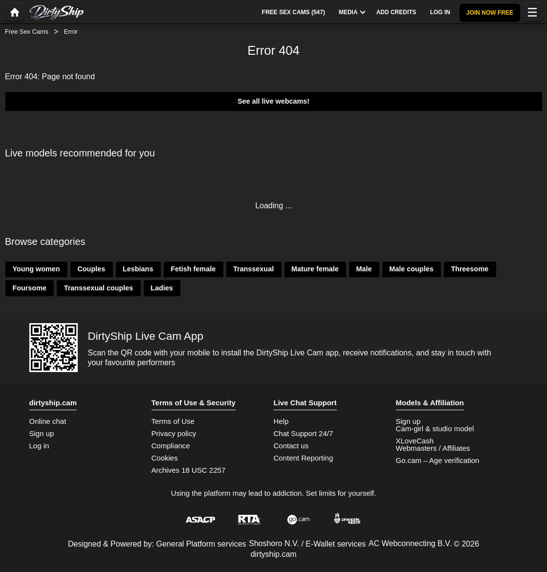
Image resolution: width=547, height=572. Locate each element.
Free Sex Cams (26, 31)
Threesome (469, 269)
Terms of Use (173, 421)
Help (281, 421)
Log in (39, 445)
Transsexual (253, 269)
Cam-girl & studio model (435, 428)
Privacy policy (174, 433)
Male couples (411, 269)
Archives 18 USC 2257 (189, 470)
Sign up (41, 433)
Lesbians (138, 269)
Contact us (291, 445)
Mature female (315, 269)
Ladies (162, 288)
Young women (36, 269)
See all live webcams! (273, 101)
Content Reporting (303, 458)
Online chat (47, 421)
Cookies (165, 458)
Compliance (171, 445)
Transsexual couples (98, 288)
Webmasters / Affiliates (433, 448)
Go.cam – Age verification (438, 460)
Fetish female (193, 269)
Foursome (29, 288)
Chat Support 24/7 (303, 433)
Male (364, 269)
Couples (91, 269)
